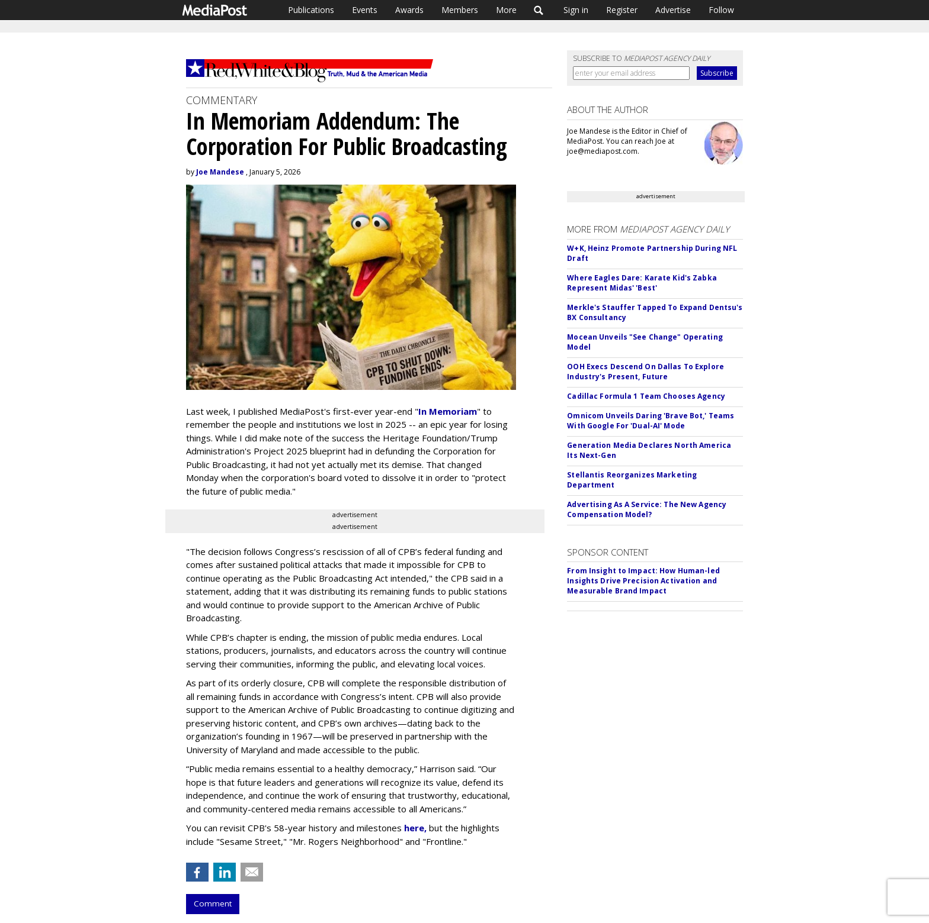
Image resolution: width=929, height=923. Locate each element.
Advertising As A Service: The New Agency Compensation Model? (646, 509)
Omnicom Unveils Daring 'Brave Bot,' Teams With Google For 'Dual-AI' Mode (650, 421)
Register (622, 9)
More (506, 9)
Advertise (673, 9)
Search (539, 10)
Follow (721, 9)
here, (415, 828)
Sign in (575, 9)
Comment (213, 903)
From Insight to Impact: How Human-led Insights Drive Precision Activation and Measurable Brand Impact (643, 581)
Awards (409, 9)
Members (459, 9)
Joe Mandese (220, 172)
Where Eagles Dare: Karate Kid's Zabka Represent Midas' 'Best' (641, 283)
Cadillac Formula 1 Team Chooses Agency (646, 396)
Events (364, 9)
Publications (311, 9)
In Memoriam (447, 411)
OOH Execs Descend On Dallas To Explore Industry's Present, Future (645, 372)
